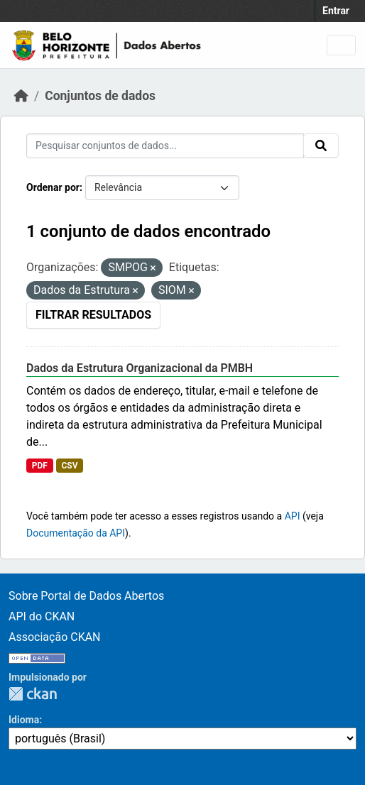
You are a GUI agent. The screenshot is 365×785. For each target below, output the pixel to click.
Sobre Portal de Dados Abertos (86, 596)
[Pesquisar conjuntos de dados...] (165, 145)
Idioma (24, 719)
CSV (69, 466)
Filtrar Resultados (93, 315)
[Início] (21, 96)
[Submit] (321, 145)
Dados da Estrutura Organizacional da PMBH (139, 368)
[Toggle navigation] (341, 45)
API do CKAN (42, 616)
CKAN (33, 693)
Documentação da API (75, 533)
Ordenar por (53, 187)
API (292, 516)
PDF (40, 466)
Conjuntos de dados (100, 96)
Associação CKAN (55, 637)
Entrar (335, 10)
